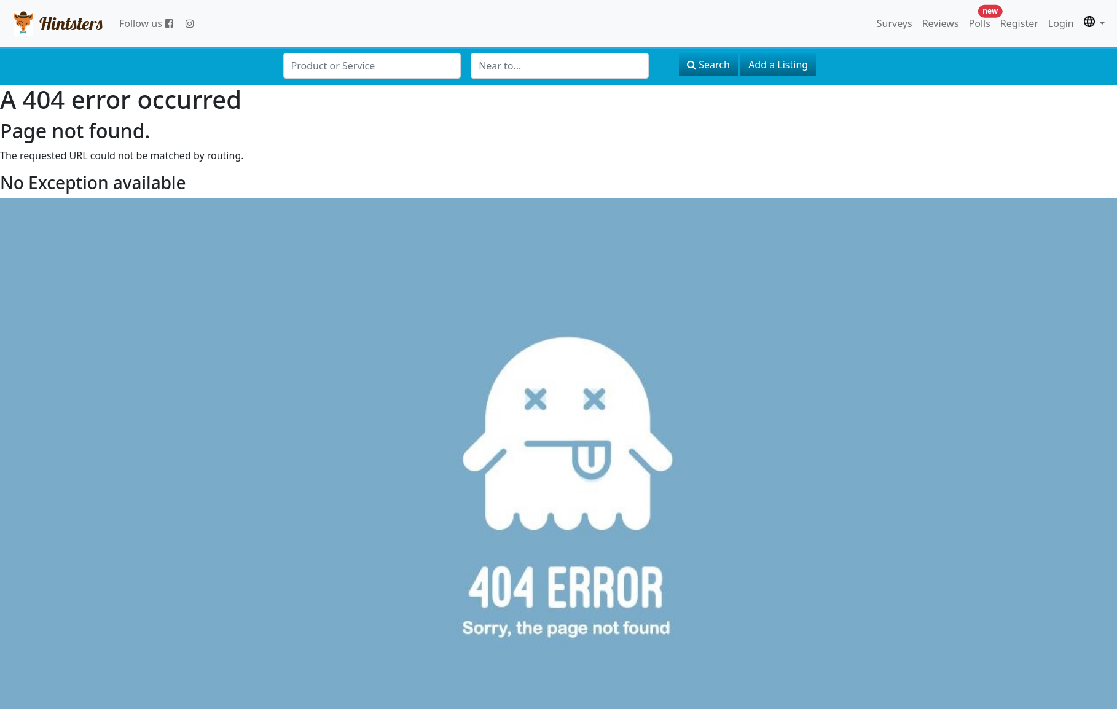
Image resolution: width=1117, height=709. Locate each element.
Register (1019, 23)
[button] (1094, 23)
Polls (982, 20)
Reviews (940, 23)
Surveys (894, 23)
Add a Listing (778, 64)
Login (1061, 23)
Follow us (146, 23)
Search (708, 64)
